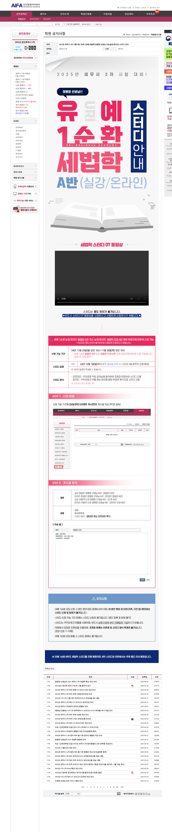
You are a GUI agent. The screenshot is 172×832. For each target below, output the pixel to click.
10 (117, 787)
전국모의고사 (19, 166)
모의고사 (19, 157)
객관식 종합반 (21, 98)
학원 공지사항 (19, 178)
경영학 (18, 144)
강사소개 (64, 14)
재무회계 (19, 127)
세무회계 (19, 137)
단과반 (16, 121)
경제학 (18, 147)
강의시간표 (18, 172)
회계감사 (19, 154)
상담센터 (129, 14)
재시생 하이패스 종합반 (25, 95)
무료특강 (150, 14)
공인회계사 (21, 14)
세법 (17, 134)
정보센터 (47, 19)
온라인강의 (34, 19)
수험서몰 (107, 14)
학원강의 (21, 19)
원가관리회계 (21, 131)
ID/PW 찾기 (86, 24)
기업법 (18, 150)
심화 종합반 (23, 85)
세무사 (43, 14)
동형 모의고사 (26, 102)
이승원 (169, 168)
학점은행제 (86, 14)
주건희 (169, 176)
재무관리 (19, 141)
